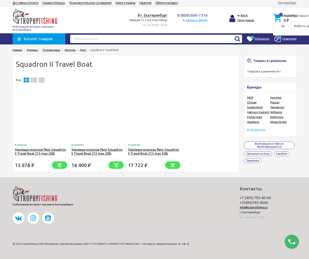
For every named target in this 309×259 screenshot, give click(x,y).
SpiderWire (255, 107)
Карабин (281, 153)
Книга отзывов (125, 2)
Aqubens (253, 122)
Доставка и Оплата (25, 2)
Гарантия (145, 2)
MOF (250, 97)
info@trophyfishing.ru (254, 207)
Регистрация (245, 20)
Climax (252, 102)
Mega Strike (278, 122)
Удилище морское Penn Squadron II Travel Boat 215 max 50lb (153, 151)
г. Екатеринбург (154, 15)
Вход (244, 15)
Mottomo (276, 117)
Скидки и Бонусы (53, 2)
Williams (276, 112)
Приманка (252, 160)
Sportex (275, 97)
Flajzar (275, 102)
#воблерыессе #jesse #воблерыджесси (269, 145)
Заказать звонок (197, 20)
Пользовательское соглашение (90, 2)
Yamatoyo (277, 107)
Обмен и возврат (166, 2)
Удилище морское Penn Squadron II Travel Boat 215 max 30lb (97, 151)
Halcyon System (258, 112)
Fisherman (254, 117)
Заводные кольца (258, 153)
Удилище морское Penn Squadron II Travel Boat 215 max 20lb (40, 151)
